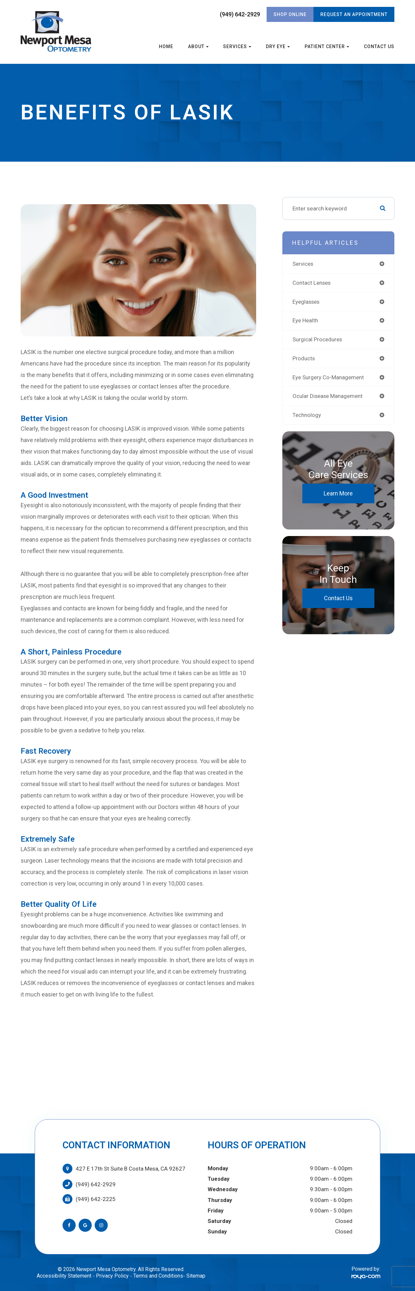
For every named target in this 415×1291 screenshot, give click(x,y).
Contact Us (379, 46)
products (304, 359)
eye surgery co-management (329, 379)
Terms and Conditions (158, 1276)
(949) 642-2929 (240, 14)
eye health (306, 321)
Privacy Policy (112, 1276)
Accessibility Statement (64, 1276)
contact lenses (312, 283)
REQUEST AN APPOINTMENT (353, 14)
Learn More (338, 496)
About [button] (198, 46)
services (303, 263)
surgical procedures (318, 340)
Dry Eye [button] (278, 46)
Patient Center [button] (327, 46)
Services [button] (237, 46)
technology (307, 417)
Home (166, 46)
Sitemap (195, 1276)
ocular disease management (329, 398)
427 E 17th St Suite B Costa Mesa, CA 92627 (130, 1168)
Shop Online (290, 14)
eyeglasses (307, 302)
